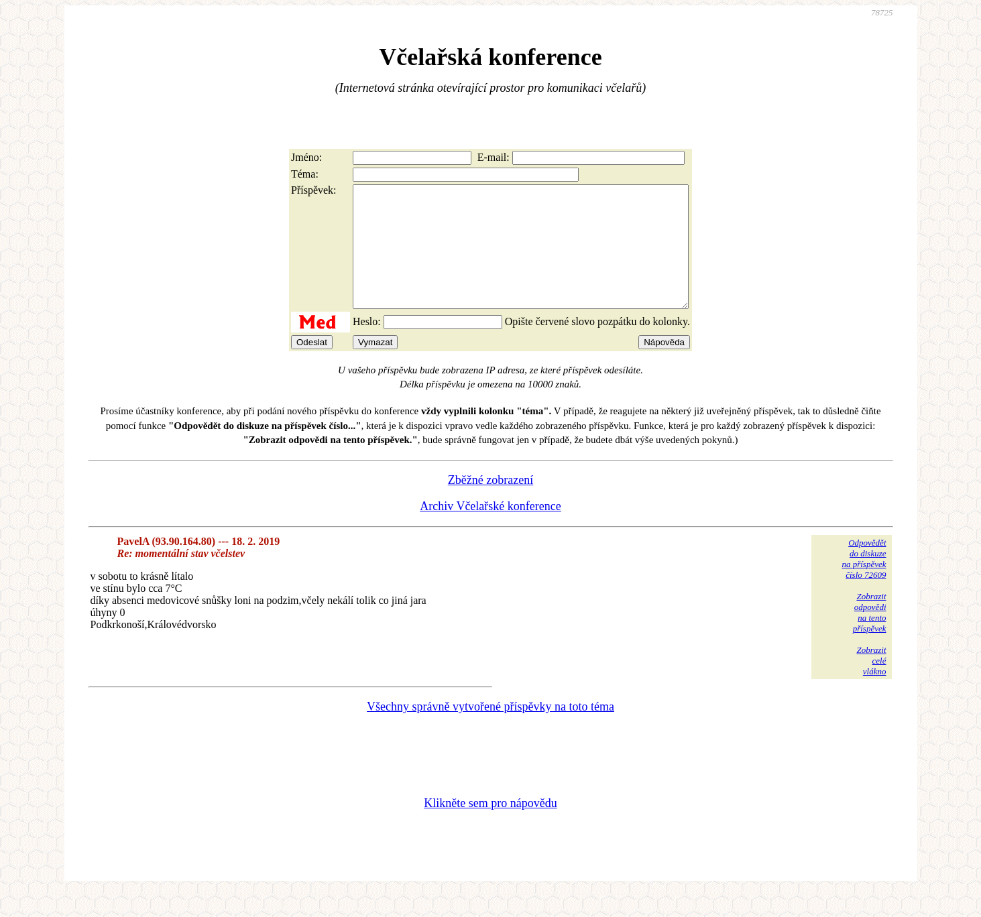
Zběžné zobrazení (490, 504)
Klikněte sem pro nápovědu (490, 827)
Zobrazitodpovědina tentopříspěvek (869, 636)
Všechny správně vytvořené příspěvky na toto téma (490, 730)
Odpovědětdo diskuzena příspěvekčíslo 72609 (864, 583)
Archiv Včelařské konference (490, 530)
